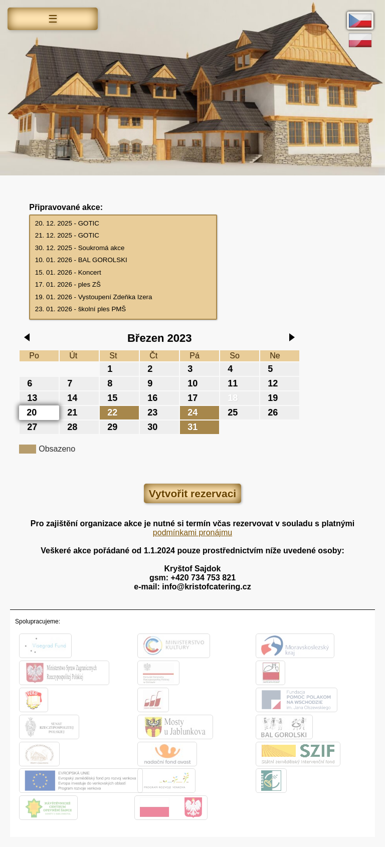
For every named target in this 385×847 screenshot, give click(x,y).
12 (273, 383)
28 (72, 427)
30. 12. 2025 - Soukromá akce (123, 248)
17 (192, 398)
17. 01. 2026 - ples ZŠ (123, 285)
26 (273, 412)
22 (112, 412)
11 (233, 383)
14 (72, 398)
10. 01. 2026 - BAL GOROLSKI (123, 260)
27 (32, 427)
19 (273, 398)
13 (32, 398)
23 (152, 412)
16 (152, 398)
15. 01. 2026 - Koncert (123, 273)
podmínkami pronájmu (192, 532)
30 (152, 427)
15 (112, 398)
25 (233, 412)
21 (72, 412)
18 (233, 398)
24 (192, 412)
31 (192, 427)
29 (112, 427)
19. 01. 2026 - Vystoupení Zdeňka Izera (123, 297)
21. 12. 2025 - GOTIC (123, 236)
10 (192, 383)
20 (32, 412)
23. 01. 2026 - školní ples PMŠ (123, 309)
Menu (52, 20)
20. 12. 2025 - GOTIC (123, 224)
